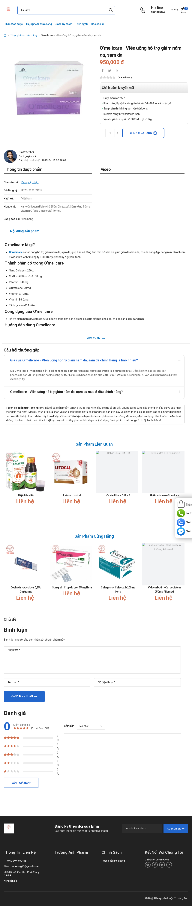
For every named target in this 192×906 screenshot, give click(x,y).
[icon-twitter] (109, 71)
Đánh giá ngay (21, 782)
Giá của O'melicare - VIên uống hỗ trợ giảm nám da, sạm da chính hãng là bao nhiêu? (74, 360)
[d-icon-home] (5, 35)
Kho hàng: (10, 872)
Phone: (8, 860)
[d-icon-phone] (144, 10)
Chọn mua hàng (141, 132)
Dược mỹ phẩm (63, 23)
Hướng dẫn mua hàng (113, 860)
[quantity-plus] (117, 133)
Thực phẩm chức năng (39, 23)
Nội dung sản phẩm (24, 231)
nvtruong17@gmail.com (25, 866)
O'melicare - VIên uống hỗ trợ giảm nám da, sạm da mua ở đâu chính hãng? (66, 392)
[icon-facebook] (102, 71)
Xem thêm (94, 338)
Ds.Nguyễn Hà (27, 156)
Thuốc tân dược (13, 23)
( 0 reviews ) (125, 77)
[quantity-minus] (103, 133)
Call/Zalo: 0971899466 (157, 859)
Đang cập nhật (29, 182)
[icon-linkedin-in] (117, 71)
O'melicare (15, 252)
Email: (7, 866)
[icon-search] (110, 10)
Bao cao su (97, 23)
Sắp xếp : (69, 726)
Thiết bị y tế (81, 23)
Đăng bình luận (22, 696)
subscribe (176, 828)
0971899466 (158, 12)
